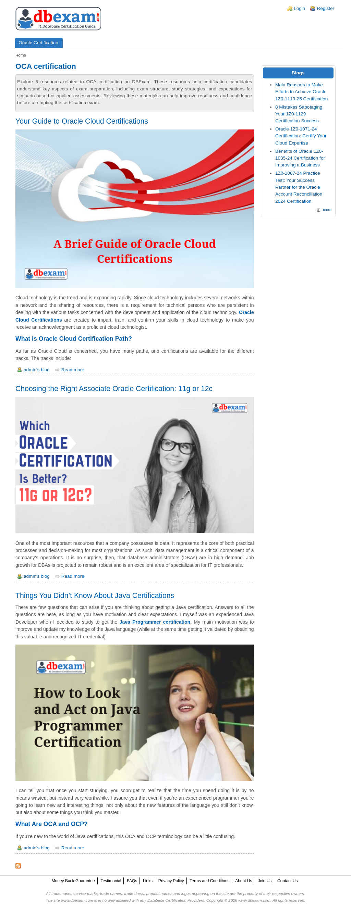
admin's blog (37, 369)
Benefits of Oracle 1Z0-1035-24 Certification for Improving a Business (300, 158)
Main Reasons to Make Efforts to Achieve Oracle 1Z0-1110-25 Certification (301, 91)
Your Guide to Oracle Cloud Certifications (81, 121)
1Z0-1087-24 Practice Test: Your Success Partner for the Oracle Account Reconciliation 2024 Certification (299, 187)
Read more (72, 369)
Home (20, 55)
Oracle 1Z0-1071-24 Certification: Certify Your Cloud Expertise (301, 136)
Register (325, 8)
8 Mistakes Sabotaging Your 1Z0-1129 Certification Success (299, 114)
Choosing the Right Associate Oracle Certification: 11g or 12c (114, 388)
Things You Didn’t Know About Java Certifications (94, 595)
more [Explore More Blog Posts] (327, 210)
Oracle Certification (38, 42)
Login (299, 8)
